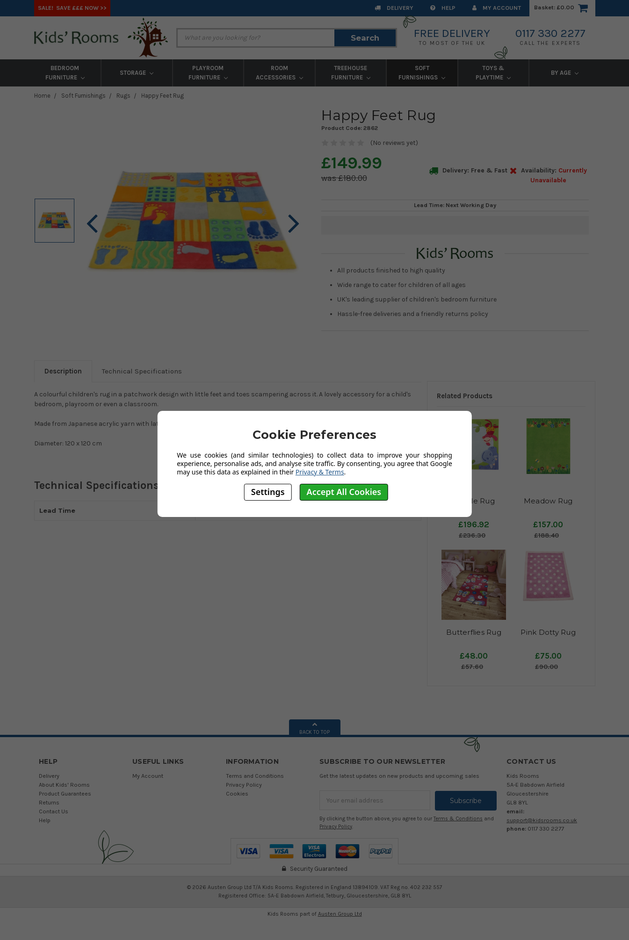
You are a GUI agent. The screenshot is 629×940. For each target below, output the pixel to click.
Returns (49, 802)
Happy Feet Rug (162, 95)
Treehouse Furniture (350, 73)
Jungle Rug (474, 500)
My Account (496, 7)
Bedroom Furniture (65, 73)
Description (63, 371)
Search (365, 38)
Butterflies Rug (473, 632)
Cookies (237, 793)
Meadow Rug (548, 500)
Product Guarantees (65, 793)
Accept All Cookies (344, 491)
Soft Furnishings (421, 73)
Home (42, 95)
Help (442, 7)
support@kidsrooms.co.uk (541, 820)
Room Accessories (279, 73)
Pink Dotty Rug (548, 632)
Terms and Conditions (255, 775)
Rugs (123, 95)
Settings (268, 491)
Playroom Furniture (208, 73)
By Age (564, 72)
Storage (136, 72)
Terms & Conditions (458, 818)
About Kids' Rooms (64, 784)
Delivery (394, 7)
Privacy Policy (244, 784)
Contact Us (53, 811)
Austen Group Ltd (340, 913)
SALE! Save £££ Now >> (72, 7)
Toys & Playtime (493, 73)
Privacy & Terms (320, 471)
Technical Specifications (142, 371)
